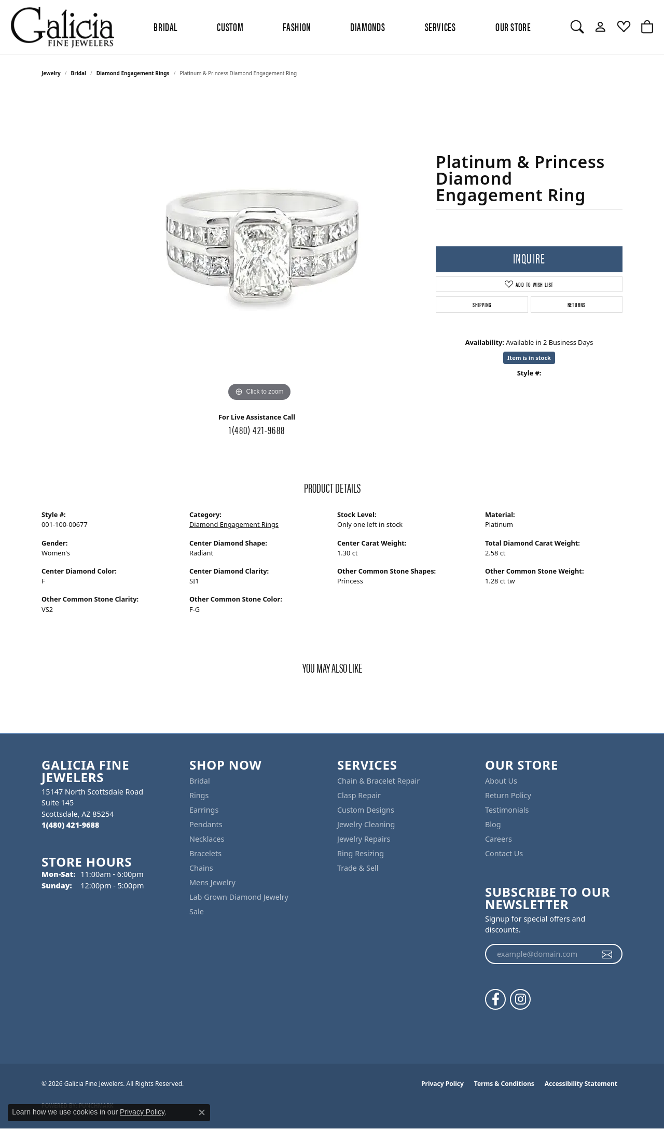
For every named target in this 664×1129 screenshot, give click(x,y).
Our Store (513, 26)
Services (440, 26)
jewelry (51, 73)
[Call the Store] (70, 825)
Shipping (482, 304)
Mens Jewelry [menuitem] (212, 882)
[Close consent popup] (202, 1112)
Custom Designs (365, 810)
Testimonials (507, 810)
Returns (577, 304)
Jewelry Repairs (363, 839)
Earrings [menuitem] (203, 810)
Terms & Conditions (504, 1083)
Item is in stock (529, 357)
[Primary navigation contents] (342, 27)
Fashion (296, 26)
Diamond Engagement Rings (133, 73)
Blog (493, 824)
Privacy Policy (442, 1083)
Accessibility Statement (581, 1083)
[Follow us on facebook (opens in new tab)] (495, 999)
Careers (498, 839)
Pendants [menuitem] (206, 824)
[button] (577, 27)
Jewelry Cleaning (366, 824)
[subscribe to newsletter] (607, 954)
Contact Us (504, 853)
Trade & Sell (357, 868)
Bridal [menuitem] (199, 781)
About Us (501, 781)
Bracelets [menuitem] (205, 853)
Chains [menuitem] (201, 868)
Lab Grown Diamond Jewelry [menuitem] (238, 897)
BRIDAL (165, 26)
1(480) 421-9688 (257, 429)
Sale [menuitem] (196, 911)
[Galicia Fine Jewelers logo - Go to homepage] (62, 27)
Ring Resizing (360, 853)
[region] (259, 248)
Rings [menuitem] (199, 795)
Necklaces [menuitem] (206, 839)
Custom (230, 26)
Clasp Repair (359, 795)
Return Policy (508, 795)
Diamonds (367, 26)
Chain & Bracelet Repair (378, 781)
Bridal (78, 73)
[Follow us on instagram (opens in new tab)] (520, 999)
